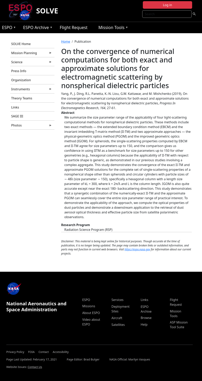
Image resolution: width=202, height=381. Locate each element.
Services (117, 300)
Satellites (118, 325)
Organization (21, 80)
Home (65, 41)
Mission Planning (31, 54)
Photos (31, 126)
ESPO (8, 28)
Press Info (18, 71)
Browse (146, 318)
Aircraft (116, 318)
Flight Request (74, 27)
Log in (167, 5)
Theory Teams (21, 98)
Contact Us (35, 367)
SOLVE (47, 11)
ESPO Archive (36, 28)
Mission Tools (112, 28)
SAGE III (17, 116)
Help (144, 324)
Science (31, 63)
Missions (88, 306)
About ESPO (91, 313)
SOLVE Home (21, 44)
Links (15, 107)
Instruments (31, 90)
